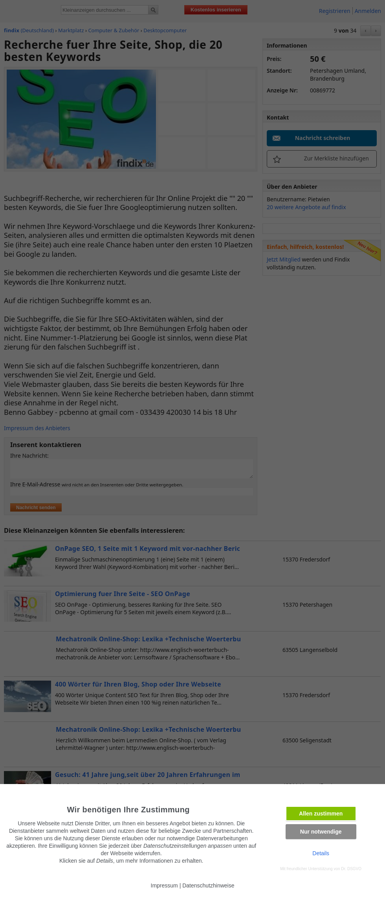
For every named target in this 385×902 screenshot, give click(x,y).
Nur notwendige (321, 831)
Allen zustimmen (321, 813)
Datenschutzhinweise (208, 885)
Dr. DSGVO (351, 869)
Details (320, 853)
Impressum (164, 885)
